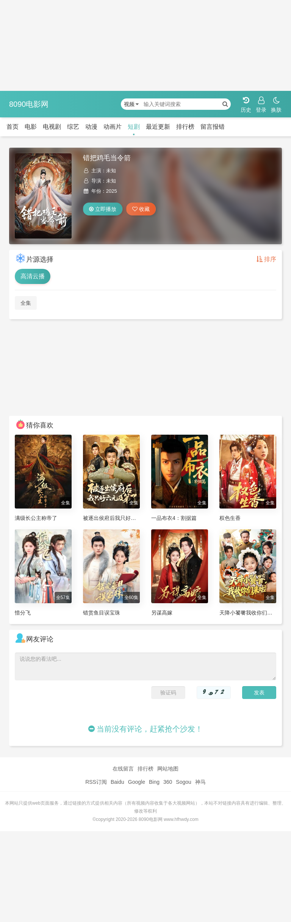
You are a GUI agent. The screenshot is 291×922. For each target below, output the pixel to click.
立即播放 (102, 209)
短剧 (134, 126)
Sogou (183, 782)
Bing (154, 782)
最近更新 (158, 126)
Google (136, 782)
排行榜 (185, 126)
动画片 (112, 126)
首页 (12, 126)
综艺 (73, 126)
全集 (25, 303)
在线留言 (123, 769)
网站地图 (167, 769)
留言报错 (212, 126)
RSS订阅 (96, 782)
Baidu (117, 782)
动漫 (91, 126)
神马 (200, 782)
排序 (266, 259)
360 (167, 782)
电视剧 (52, 126)
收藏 (141, 209)
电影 (31, 126)
